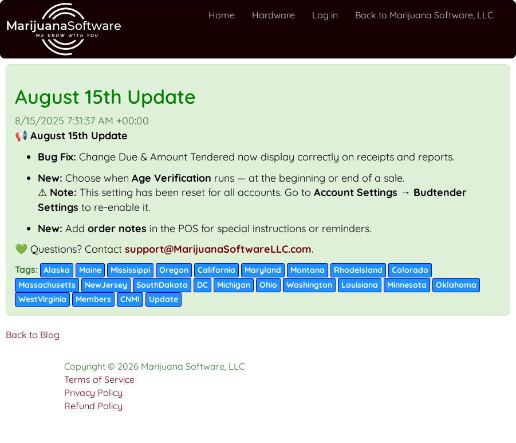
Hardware (273, 15)
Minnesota (407, 285)
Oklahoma (456, 285)
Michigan (233, 285)
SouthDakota (162, 285)
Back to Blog (33, 334)
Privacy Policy (93, 392)
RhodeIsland (358, 270)
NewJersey (106, 285)
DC (202, 285)
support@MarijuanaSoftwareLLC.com (218, 249)
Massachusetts (47, 285)
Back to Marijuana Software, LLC (424, 15)
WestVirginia (42, 299)
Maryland (263, 270)
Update (163, 299)
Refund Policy (93, 405)
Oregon (173, 270)
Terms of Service (99, 379)
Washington (309, 285)
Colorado (410, 270)
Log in (325, 15)
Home (221, 15)
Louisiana (359, 285)
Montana (307, 270)
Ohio (268, 285)
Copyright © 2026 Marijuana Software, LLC (154, 366)
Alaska (57, 270)
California (216, 270)
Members (93, 299)
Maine (90, 270)
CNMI (130, 299)
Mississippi (130, 270)
